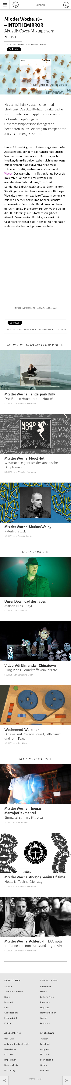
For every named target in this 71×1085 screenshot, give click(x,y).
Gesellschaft (11, 1012)
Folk (56, 329)
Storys (43, 991)
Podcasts (45, 1023)
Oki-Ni (42, 308)
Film (6, 1007)
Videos (8, 173)
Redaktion (22, 610)
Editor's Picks (47, 996)
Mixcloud (52, 308)
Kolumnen (45, 1002)
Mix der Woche (26, 329)
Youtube (44, 1070)
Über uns (9, 1038)
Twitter (44, 1038)
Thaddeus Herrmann (27, 403)
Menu (3, 1)
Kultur (7, 1023)
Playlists (44, 1007)
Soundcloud (46, 1059)
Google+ (44, 1049)
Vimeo (43, 1065)
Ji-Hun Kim (22, 822)
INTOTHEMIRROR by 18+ (25, 308)
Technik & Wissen (13, 991)
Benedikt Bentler (39, 44)
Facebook (45, 1043)
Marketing (9, 1070)
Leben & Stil (10, 1017)
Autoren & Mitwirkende (16, 1043)
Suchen (67, 4)
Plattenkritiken (48, 1012)
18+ (14, 329)
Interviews (45, 986)
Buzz (7, 996)
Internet (8, 1002)
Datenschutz (11, 1065)
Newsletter (10, 1049)
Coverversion (44, 329)
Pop (63, 329)
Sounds (19, 44)
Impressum (10, 1059)
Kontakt (8, 1054)
